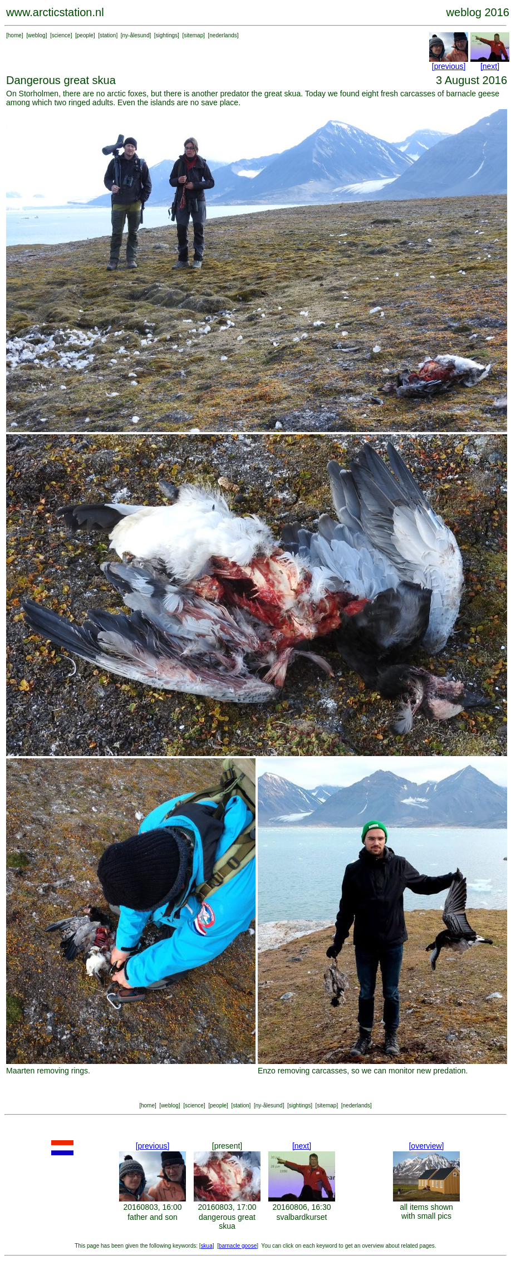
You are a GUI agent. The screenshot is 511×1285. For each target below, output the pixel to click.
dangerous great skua (227, 1221)
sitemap (193, 35)
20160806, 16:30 (301, 1207)
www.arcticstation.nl (55, 12)
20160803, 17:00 (227, 1207)
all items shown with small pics (426, 1211)
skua (207, 1246)
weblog (37, 35)
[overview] (426, 1145)
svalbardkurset (301, 1217)
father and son (152, 1217)
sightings (167, 35)
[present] (227, 1145)
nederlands (223, 35)
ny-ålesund (136, 35)
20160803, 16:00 (152, 1207)
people (85, 35)
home (15, 35)
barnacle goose (238, 1246)
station (108, 35)
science (61, 35)
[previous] (449, 66)
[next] (489, 66)
